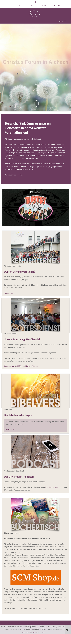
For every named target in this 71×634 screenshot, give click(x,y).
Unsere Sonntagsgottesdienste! (22, 341)
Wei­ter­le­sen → (9, 295)
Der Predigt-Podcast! (19, 477)
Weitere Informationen (30, 632)
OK (43, 632)
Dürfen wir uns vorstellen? (19, 273)
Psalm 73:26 (10, 430)
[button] (61, 21)
